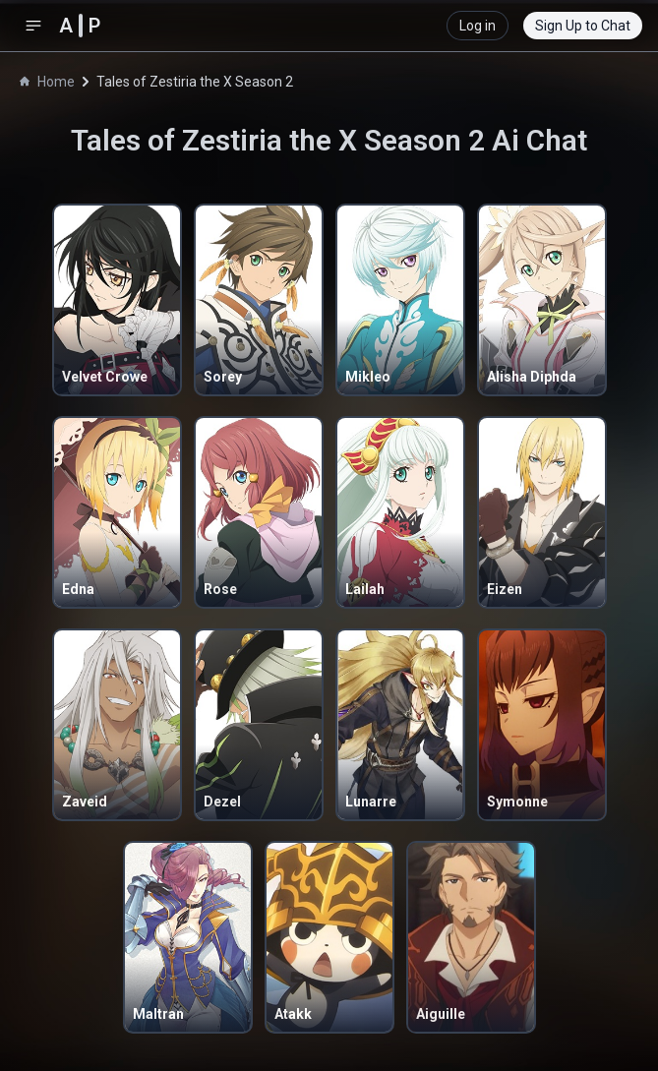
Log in (477, 25)
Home (47, 81)
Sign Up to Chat (582, 25)
